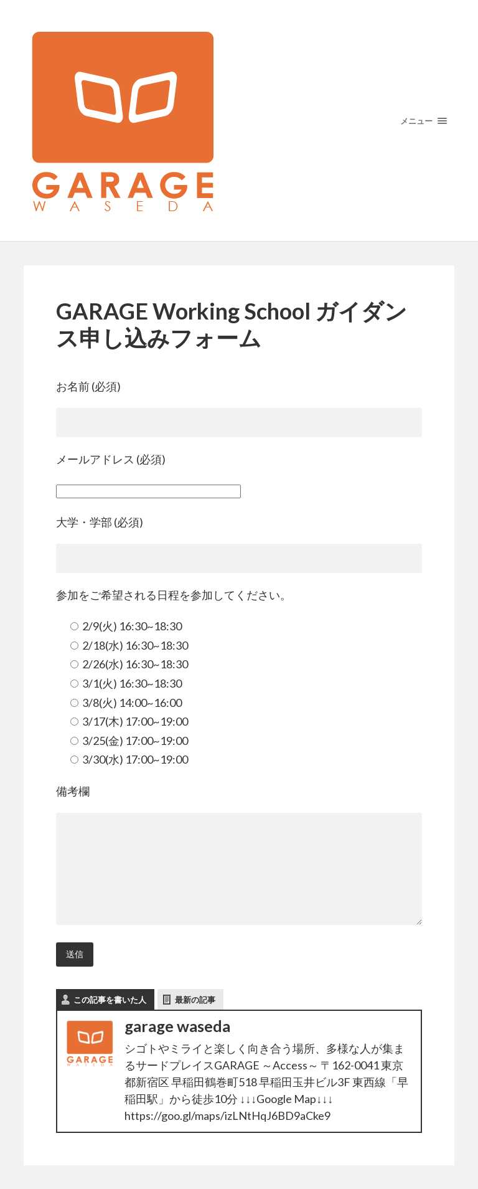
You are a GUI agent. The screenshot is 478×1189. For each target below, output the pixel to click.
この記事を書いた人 (109, 1000)
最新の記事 (195, 1000)
